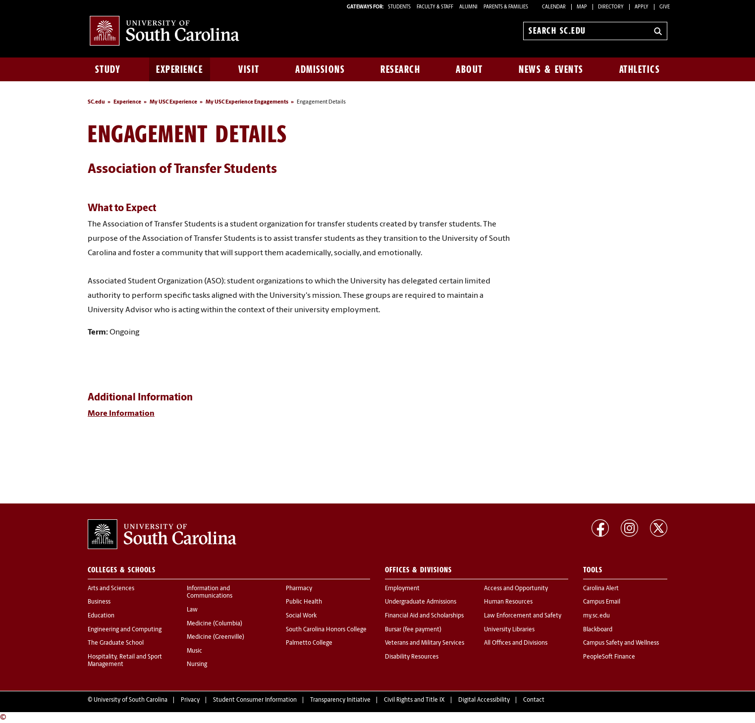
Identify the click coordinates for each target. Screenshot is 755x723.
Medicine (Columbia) (214, 624)
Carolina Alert (601, 589)
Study (108, 69)
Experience (179, 69)
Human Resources (508, 602)
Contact (533, 700)
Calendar (554, 7)
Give (664, 7)
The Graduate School (116, 643)
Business (99, 602)
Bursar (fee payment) (413, 630)
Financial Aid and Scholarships (424, 616)
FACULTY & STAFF (435, 7)
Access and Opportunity (516, 589)
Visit (249, 69)
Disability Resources (411, 657)
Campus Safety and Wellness (621, 643)
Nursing (197, 664)
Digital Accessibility (484, 700)
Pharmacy (299, 589)
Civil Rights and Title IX (414, 700)
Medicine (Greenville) (215, 637)
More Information (121, 414)
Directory (611, 7)
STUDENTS (400, 7)
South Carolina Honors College (326, 630)
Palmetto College (309, 643)
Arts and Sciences (111, 589)
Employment (402, 589)
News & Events (551, 69)
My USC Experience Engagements (247, 102)
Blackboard (597, 630)
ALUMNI (468, 7)
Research (400, 69)
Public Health (304, 602)
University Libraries (509, 630)
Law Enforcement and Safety (522, 616)
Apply (641, 7)
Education (101, 616)
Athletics (639, 69)
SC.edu (96, 102)
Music (194, 651)
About (469, 69)
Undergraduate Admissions (420, 602)
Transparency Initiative (340, 700)
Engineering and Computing (125, 630)
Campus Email (601, 602)
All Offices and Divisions (515, 643)
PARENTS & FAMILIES (506, 7)
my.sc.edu (596, 616)
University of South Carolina (130, 700)
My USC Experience (173, 102)
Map (582, 7)
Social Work (301, 616)
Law (192, 610)
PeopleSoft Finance (609, 657)
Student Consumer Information (255, 700)
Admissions (320, 69)
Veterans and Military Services (424, 643)
